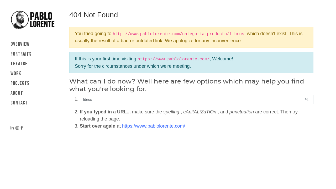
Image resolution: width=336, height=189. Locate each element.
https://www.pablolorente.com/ (153, 126)
